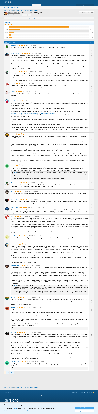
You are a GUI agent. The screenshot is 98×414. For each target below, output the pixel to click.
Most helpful (12, 42)
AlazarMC (13, 235)
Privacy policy (82, 392)
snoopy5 (13, 100)
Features (62, 401)
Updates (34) (18, 18)
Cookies (6, 392)
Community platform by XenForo (49, 395)
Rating (18, 42)
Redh (12, 216)
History (33, 18)
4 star (6, 29)
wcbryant (13, 332)
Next (11, 372)
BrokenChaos (14, 199)
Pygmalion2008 (15, 265)
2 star (6, 34)
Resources (36, 5)
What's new (21, 5)
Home (6, 5)
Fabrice (13, 91)
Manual (89, 401)
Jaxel (11, 14)
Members (44, 5)
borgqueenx (14, 244)
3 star (6, 32)
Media (28, 5)
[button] (15, 5)
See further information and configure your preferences (18, 410)
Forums (12, 5)
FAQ (12, 18)
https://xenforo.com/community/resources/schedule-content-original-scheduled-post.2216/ (33, 113)
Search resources (15, 7)
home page (25, 14)
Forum (48, 401)
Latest (6, 42)
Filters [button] (90, 42)
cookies (15, 408)
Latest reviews (7, 7)
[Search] (90, 5)
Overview (7, 18)
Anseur (13, 134)
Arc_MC (13, 297)
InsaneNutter (14, 71)
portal (29, 14)
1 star (6, 37)
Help (87, 392)
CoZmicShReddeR (16, 53)
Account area (75, 401)
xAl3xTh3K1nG (15, 361)
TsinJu (13, 83)
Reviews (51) (26, 18)
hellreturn (13, 307)
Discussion (39, 18)
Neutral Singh (14, 207)
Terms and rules (73, 392)
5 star (6, 27)
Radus (12, 165)
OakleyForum (14, 182)
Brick (12, 191)
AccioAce (13, 45)
